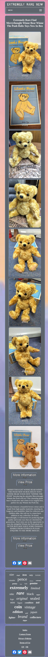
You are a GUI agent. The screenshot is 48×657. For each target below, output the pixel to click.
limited (35, 588)
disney (31, 581)
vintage (29, 607)
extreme (38, 580)
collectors (35, 617)
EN (23, 647)
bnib (26, 584)
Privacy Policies (24, 638)
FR (27, 647)
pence (22, 579)
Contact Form (25, 634)
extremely (19, 587)
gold (26, 613)
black (30, 594)
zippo (25, 620)
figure (19, 603)
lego (12, 599)
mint (12, 602)
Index (25, 630)
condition (29, 602)
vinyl (18, 575)
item (24, 575)
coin (18, 607)
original (22, 598)
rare (20, 593)
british (37, 575)
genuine (34, 583)
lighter (12, 617)
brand (22, 616)
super (38, 595)
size (11, 574)
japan (33, 612)
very (31, 575)
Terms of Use (25, 643)
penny (14, 584)
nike (11, 594)
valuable (12, 580)
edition (18, 612)
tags (21, 584)
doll (37, 602)
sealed (35, 598)
